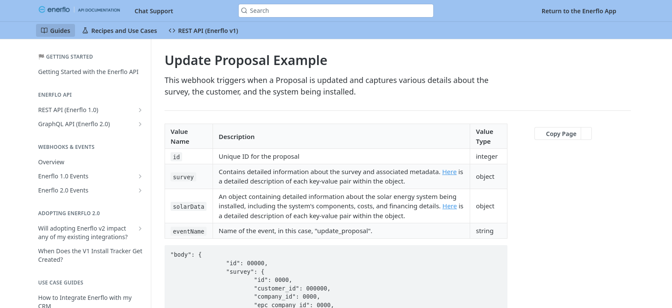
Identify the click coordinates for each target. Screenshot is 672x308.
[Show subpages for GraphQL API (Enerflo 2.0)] (140, 124)
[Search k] (336, 10)
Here (449, 171)
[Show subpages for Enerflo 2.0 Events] (140, 190)
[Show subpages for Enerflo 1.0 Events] (140, 176)
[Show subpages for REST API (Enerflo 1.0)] (140, 110)
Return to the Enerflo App (579, 11)
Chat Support (154, 11)
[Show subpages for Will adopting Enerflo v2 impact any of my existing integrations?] (140, 228)
